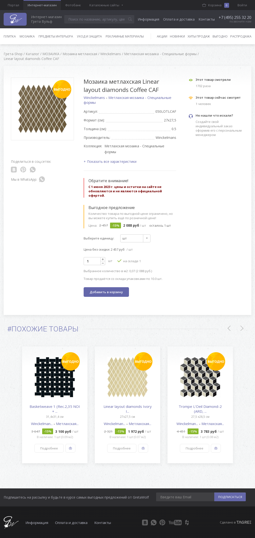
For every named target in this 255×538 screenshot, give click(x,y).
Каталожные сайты (104, 5)
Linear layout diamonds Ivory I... (128, 409)
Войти (242, 5)
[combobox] (135, 238)
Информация (148, 19)
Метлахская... (67, 423)
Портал (13, 5)
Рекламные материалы (125, 36)
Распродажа (240, 36)
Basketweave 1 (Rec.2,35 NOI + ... (55, 409)
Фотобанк (73, 5)
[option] (54, 404)
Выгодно (220, 36)
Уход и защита (89, 36)
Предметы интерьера (56, 36)
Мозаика (27, 36)
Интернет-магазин (42, 5)
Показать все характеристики (111, 161)
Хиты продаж (199, 36)
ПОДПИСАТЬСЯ (230, 497)
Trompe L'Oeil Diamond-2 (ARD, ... (200, 409)
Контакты (207, 19)
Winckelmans (95, 97)
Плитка (10, 36)
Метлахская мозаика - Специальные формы (127, 100)
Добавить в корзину (106, 292)
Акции (162, 36)
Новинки (177, 36)
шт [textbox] (124, 238)
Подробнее (49, 448)
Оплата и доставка (179, 19)
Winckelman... (42, 423)
